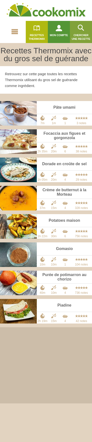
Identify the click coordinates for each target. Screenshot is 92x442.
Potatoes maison (64, 220)
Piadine (64, 305)
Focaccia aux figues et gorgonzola (64, 135)
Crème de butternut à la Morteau (64, 192)
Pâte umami (64, 107)
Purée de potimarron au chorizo (64, 277)
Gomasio (64, 249)
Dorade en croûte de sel (64, 164)
